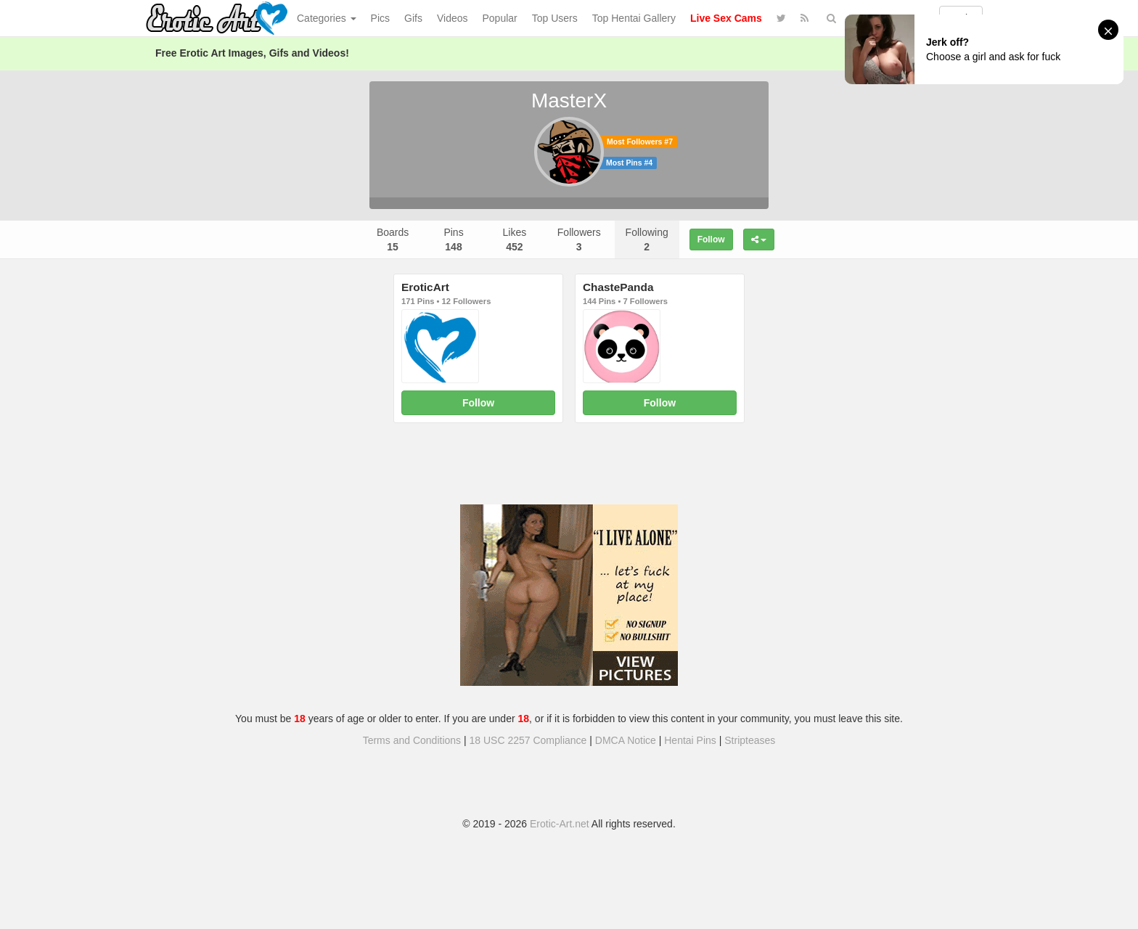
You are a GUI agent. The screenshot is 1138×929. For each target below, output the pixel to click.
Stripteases (749, 740)
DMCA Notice (625, 740)
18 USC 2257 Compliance (528, 740)
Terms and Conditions (412, 740)
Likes (515, 239)
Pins (453, 239)
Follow (711, 239)
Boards (393, 239)
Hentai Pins (690, 740)
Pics (380, 18)
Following (647, 239)
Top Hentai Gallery (634, 18)
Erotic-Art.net (559, 824)
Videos (452, 18)
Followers (579, 239)
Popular (500, 18)
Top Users (555, 18)
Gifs (413, 18)
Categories (326, 18)
